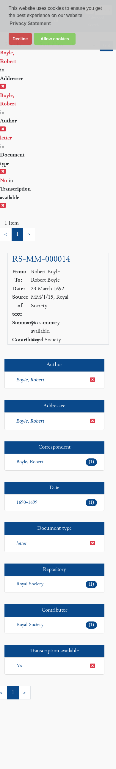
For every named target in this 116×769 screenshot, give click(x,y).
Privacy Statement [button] (30, 23)
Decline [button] (20, 38)
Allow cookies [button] (54, 38)
